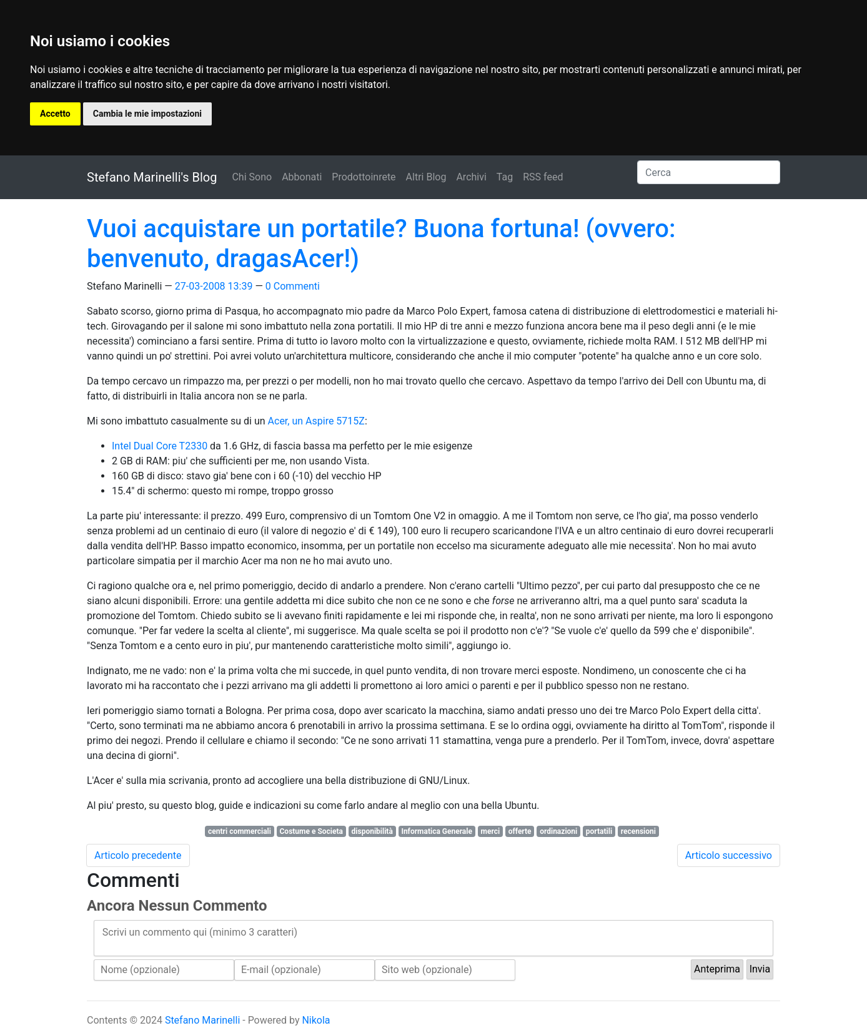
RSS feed (543, 177)
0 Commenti (292, 286)
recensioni (638, 831)
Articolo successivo (728, 855)
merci (490, 831)
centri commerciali (239, 831)
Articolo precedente (138, 855)
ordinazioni (558, 831)
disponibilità (372, 831)
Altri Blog (426, 177)
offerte (520, 831)
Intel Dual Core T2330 (159, 446)
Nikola (316, 1020)
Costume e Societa (311, 831)
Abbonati (302, 177)
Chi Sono (252, 177)
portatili (599, 831)
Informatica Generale (436, 831)
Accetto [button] (55, 114)
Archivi (471, 177)
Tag (505, 177)
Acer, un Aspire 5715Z (316, 421)
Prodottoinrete (363, 177)
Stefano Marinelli (202, 1020)
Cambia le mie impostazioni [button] (147, 114)
